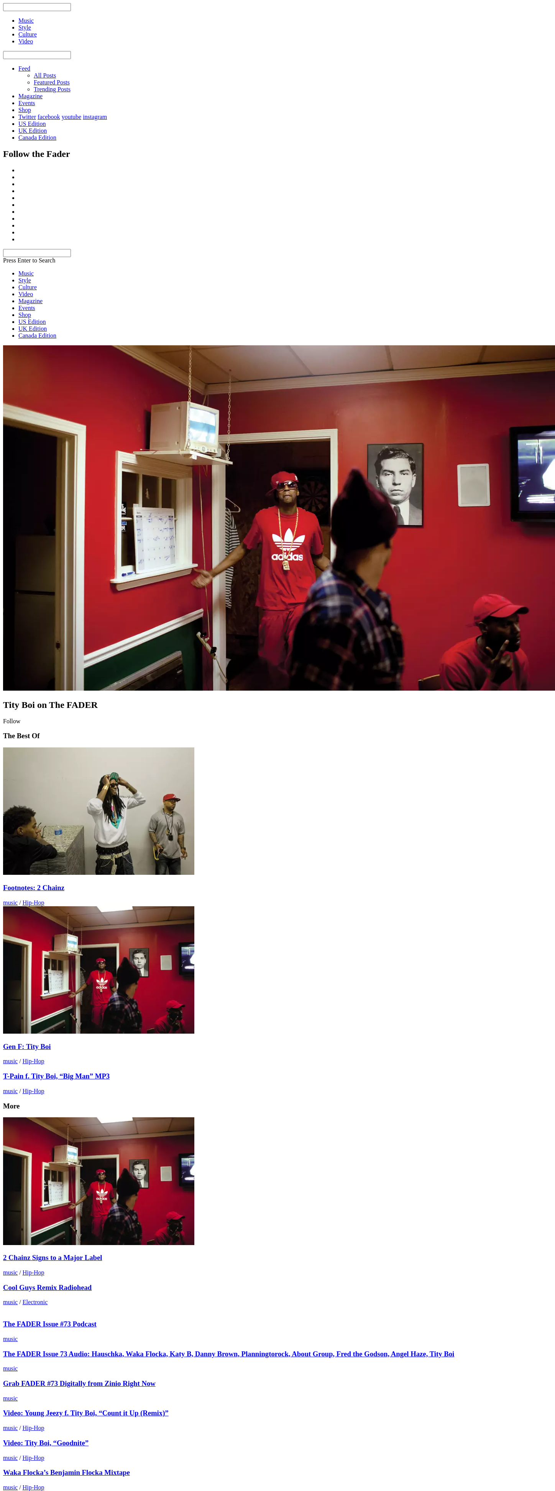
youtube (72, 117)
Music (26, 273)
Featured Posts (52, 82)
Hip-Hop (33, 902)
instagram (95, 117)
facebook (49, 117)
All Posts (45, 75)
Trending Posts (52, 89)
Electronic (35, 1302)
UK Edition (32, 130)
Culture (27, 287)
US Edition (32, 123)
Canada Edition (37, 137)
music (10, 902)
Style (24, 280)
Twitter (27, 117)
